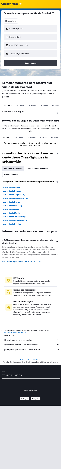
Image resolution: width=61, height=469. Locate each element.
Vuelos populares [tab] (11, 174)
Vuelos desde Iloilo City (12, 206)
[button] (30, 28)
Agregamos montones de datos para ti (32, 344)
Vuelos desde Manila (11, 213)
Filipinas (35, 360)
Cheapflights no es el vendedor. (32, 339)
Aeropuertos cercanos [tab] (13, 168)
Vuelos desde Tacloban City (14, 217)
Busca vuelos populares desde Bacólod (21, 261)
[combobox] (11, 21)
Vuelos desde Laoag (11, 209)
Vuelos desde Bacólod (12, 224)
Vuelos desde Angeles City (14, 195)
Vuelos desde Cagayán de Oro (15, 220)
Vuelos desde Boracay (12, 191)
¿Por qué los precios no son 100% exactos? (32, 349)
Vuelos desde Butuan (11, 187)
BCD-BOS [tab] (8, 105)
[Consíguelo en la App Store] (36, 398)
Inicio (22, 360)
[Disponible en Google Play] (24, 398)
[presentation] (53, 13)
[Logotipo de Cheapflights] (9, 4)
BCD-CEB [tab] (33, 105)
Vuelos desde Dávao (11, 202)
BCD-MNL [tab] (21, 105)
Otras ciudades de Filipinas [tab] (38, 168)
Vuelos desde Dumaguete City (15, 198)
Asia (28, 360)
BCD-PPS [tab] (44, 105)
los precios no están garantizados (15, 332)
